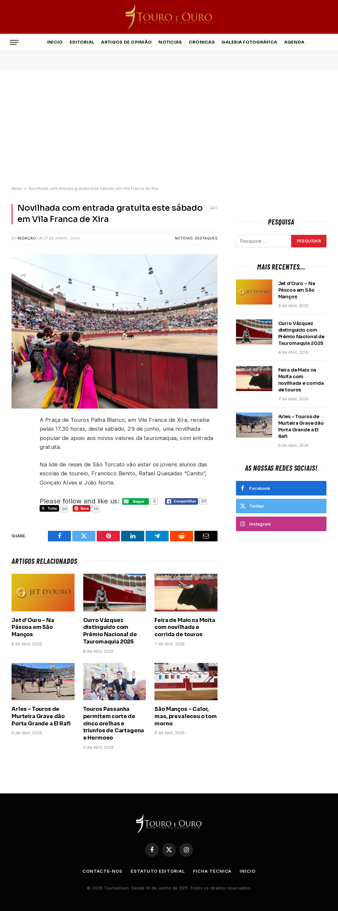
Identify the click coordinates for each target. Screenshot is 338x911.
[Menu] (14, 42)
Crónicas (202, 42)
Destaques (206, 238)
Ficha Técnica (212, 871)
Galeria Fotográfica (249, 42)
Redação (26, 238)
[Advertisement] (169, 128)
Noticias (170, 42)
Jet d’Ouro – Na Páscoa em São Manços (33, 627)
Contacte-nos (102, 871)
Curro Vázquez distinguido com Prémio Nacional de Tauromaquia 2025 (110, 631)
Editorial (82, 42)
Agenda (294, 42)
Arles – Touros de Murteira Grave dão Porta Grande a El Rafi (41, 716)
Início (55, 42)
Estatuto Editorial (158, 871)
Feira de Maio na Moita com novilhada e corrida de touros (184, 627)
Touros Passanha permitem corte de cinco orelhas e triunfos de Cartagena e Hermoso (113, 723)
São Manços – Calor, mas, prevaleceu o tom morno (185, 716)
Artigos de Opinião (126, 42)
